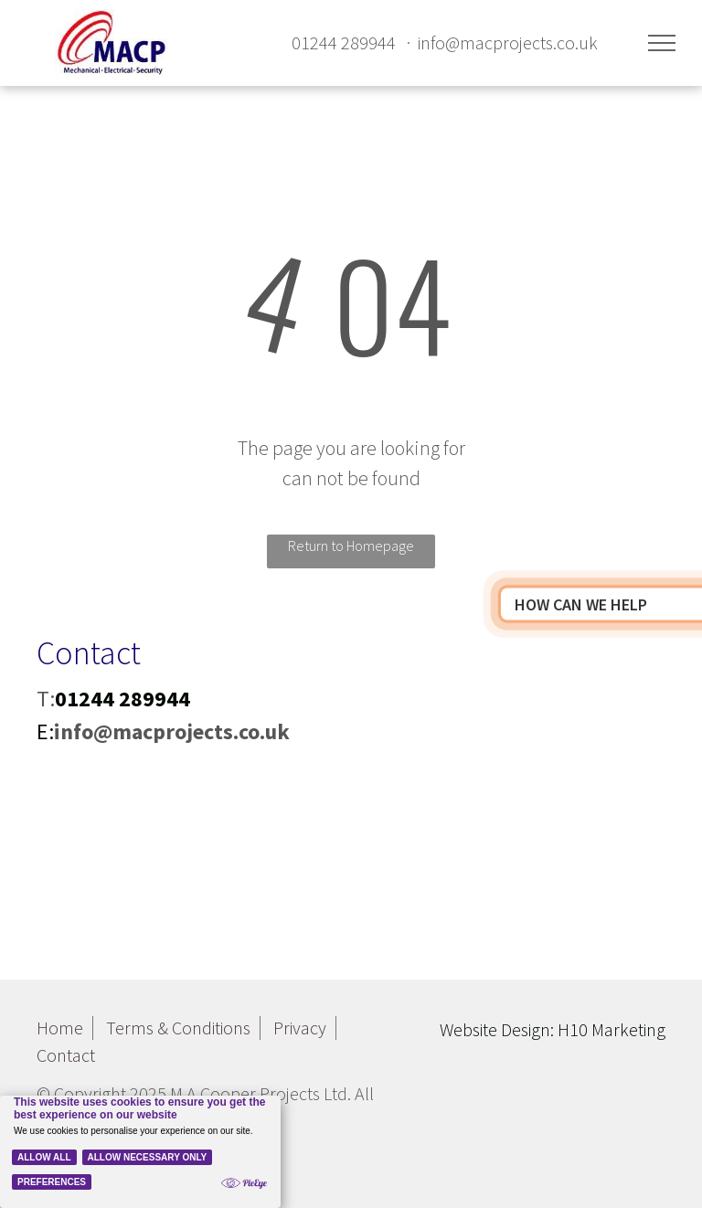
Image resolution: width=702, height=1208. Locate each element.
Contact (66, 1055)
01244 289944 (344, 42)
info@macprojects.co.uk (508, 42)
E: (45, 731)
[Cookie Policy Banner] (140, 1152)
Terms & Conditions (178, 1027)
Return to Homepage (351, 545)
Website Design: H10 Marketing (552, 1029)
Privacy (299, 1027)
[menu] (662, 43)
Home (60, 1027)
